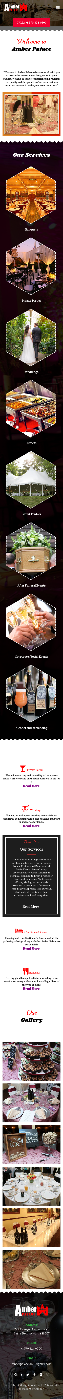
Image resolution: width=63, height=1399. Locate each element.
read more (31, 786)
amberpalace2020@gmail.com (31, 1364)
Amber (39, 1388)
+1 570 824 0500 (31, 1348)
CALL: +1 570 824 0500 (32, 22)
